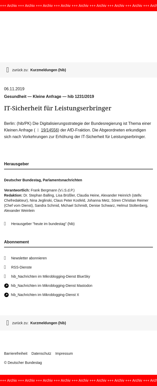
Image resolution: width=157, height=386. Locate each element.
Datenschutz (41, 353)
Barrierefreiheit (15, 353)
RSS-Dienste (21, 267)
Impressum (64, 353)
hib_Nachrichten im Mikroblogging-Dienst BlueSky (50, 276)
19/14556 (46, 130)
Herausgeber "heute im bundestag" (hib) (43, 224)
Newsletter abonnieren (29, 258)
